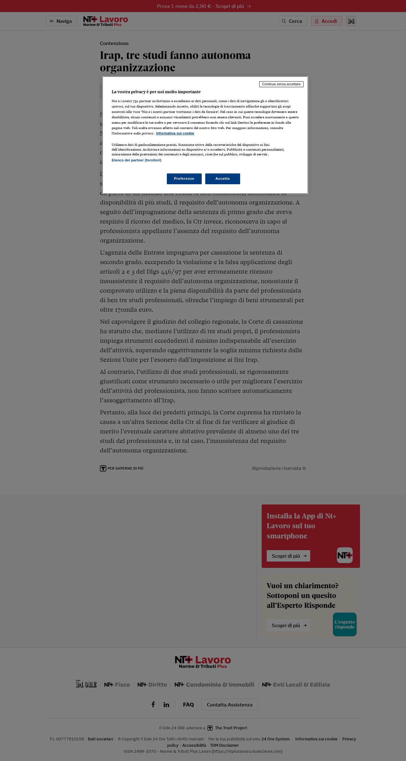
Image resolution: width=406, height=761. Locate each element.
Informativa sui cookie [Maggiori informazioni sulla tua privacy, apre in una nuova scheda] (175, 133)
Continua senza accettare (281, 84)
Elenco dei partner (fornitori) (136, 160)
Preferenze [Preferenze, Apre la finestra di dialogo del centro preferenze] (184, 178)
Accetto (222, 178)
